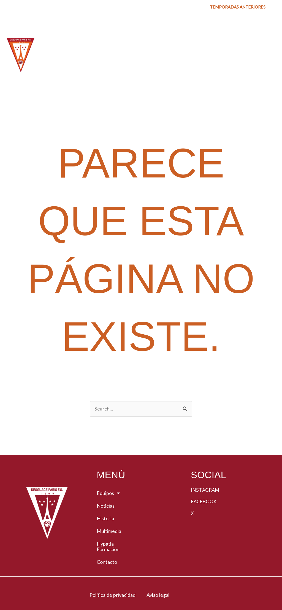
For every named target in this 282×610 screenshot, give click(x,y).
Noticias (106, 472)
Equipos (108, 459)
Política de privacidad (110, 560)
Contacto (107, 528)
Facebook (203, 467)
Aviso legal (159, 560)
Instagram (205, 455)
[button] (237, 7)
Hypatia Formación (108, 512)
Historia (105, 484)
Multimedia (109, 497)
